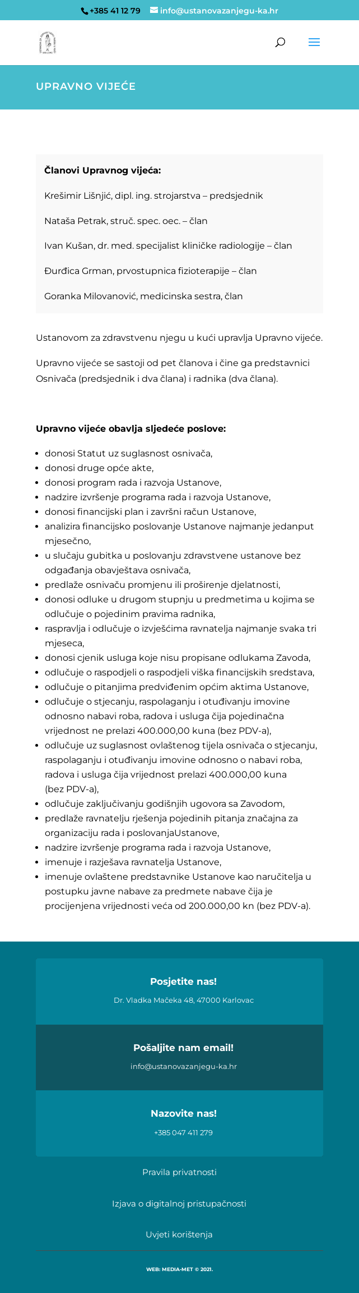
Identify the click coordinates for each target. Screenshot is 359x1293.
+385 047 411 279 (183, 1132)
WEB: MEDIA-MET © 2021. (179, 1269)
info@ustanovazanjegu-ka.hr (183, 1066)
